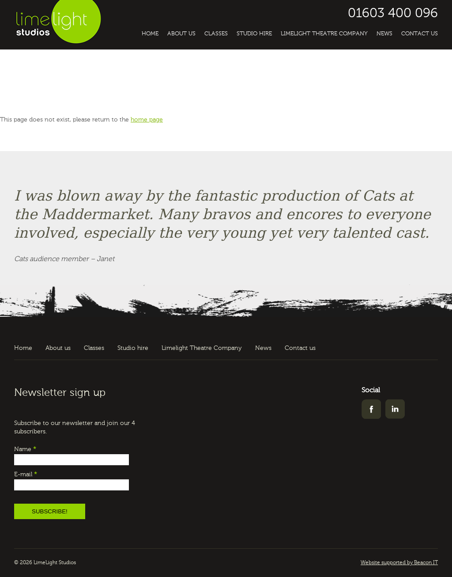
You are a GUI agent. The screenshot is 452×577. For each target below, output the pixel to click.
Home (150, 34)
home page (147, 120)
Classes (216, 34)
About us (181, 34)
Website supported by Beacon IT (399, 563)
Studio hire (254, 34)
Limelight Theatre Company (324, 34)
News (384, 34)
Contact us (419, 34)
